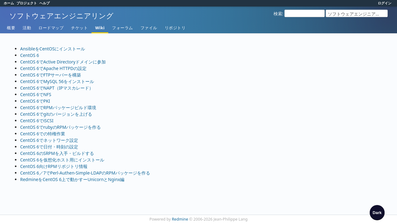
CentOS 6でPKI (35, 101)
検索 (278, 13)
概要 (11, 27)
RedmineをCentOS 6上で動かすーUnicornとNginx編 (72, 179)
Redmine (180, 219)
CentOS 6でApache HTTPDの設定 (53, 68)
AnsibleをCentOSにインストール (52, 49)
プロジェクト (26, 3)
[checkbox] (377, 212)
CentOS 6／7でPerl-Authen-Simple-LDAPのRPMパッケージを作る (85, 173)
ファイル (149, 27)
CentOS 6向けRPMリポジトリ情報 (53, 166)
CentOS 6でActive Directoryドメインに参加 (63, 62)
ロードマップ (51, 27)
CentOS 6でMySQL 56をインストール (57, 81)
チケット (79, 27)
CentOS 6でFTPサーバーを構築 (50, 75)
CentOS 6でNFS (35, 94)
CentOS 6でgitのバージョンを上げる (56, 114)
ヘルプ (44, 3)
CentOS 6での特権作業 (42, 134)
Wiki (100, 27)
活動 (27, 27)
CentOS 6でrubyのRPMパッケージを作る (60, 127)
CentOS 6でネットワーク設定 (49, 140)
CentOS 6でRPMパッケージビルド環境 (58, 107)
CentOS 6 (29, 55)
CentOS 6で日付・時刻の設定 (49, 147)
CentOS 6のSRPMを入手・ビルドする (57, 153)
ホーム (9, 3)
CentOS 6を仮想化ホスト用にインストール (62, 160)
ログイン (384, 3)
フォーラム (122, 27)
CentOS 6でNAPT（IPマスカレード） (56, 88)
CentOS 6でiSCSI (36, 121)
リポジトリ (175, 27)
